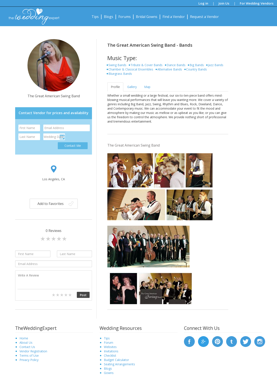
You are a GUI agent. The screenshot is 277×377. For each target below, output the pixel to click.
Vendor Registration (33, 351)
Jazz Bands (215, 65)
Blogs (108, 16)
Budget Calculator (116, 360)
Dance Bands (176, 65)
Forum (108, 342)
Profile (115, 87)
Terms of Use (29, 355)
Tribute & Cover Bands (146, 65)
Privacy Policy (29, 360)
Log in (203, 3)
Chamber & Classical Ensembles (130, 69)
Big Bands (197, 65)
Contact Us (27, 347)
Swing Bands (117, 65)
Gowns (109, 373)
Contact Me (72, 146)
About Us (25, 342)
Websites (110, 347)
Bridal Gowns (146, 16)
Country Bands (196, 69)
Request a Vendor (204, 16)
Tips (95, 16)
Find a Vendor (174, 16)
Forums (124, 16)
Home (23, 338)
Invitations (111, 351)
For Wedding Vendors (257, 3)
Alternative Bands (169, 69)
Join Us (224, 3)
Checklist (110, 355)
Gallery (132, 87)
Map (147, 87)
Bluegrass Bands (120, 74)
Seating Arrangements (119, 364)
